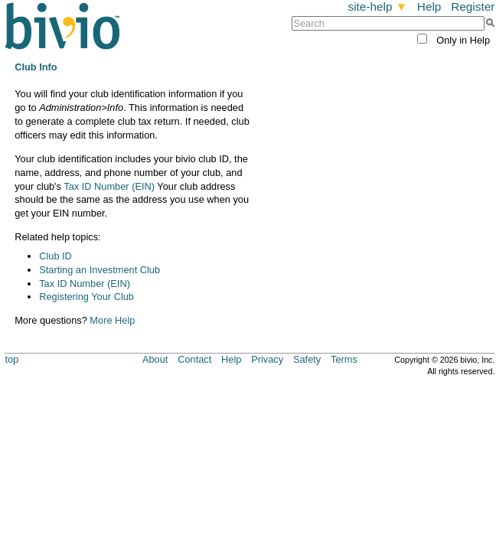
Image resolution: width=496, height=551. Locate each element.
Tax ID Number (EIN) (109, 186)
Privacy (267, 359)
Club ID (55, 256)
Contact (194, 359)
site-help (377, 6)
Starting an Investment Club (99, 270)
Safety (307, 359)
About (155, 359)
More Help (112, 320)
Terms (344, 359)
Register (472, 6)
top (11, 359)
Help (429, 6)
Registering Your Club (86, 296)
